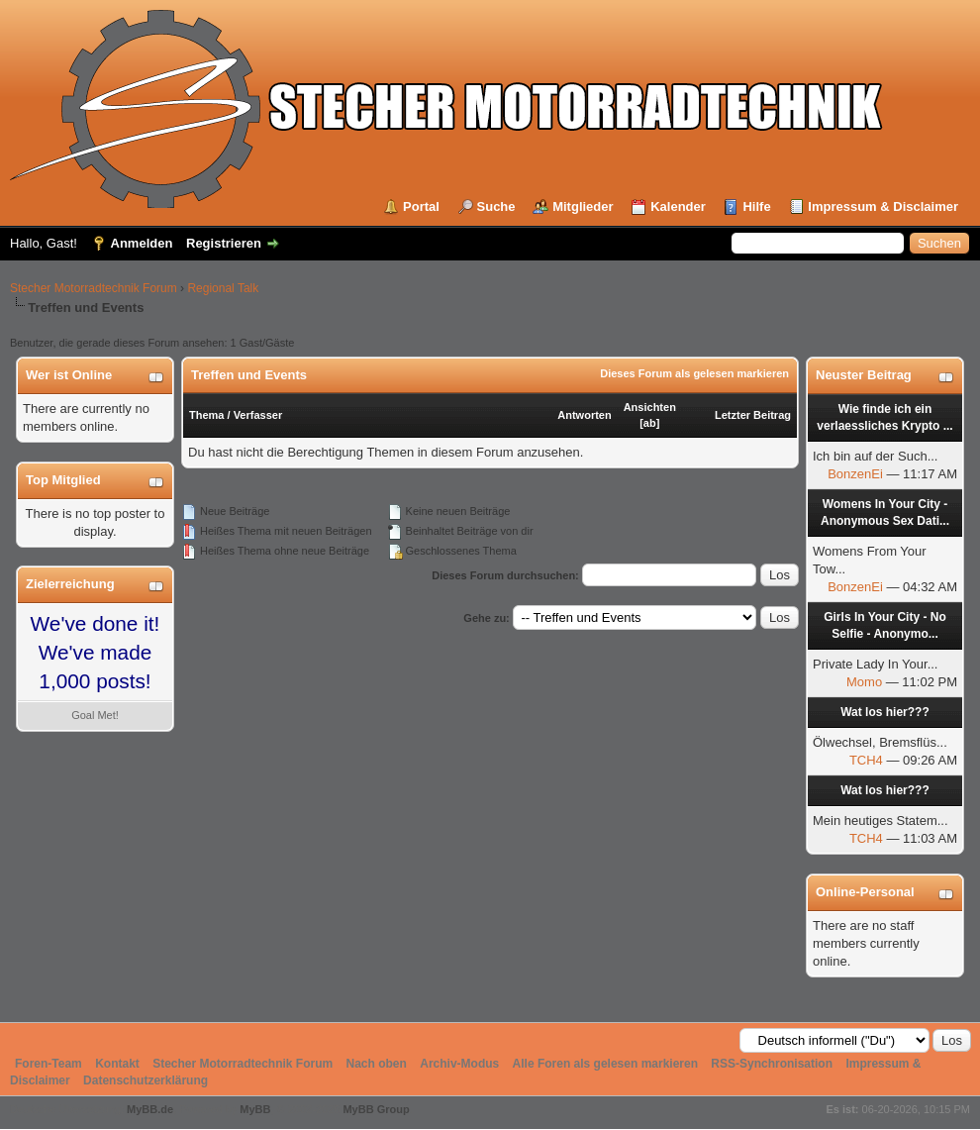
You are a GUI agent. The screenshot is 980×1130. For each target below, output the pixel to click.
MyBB (255, 1109)
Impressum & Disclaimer (883, 206)
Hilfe (756, 206)
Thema (206, 415)
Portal (421, 206)
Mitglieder (582, 206)
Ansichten (650, 407)
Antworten (584, 415)
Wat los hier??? (885, 712)
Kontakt (117, 1064)
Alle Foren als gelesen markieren (605, 1064)
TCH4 (866, 760)
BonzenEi (855, 473)
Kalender (678, 206)
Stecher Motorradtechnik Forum (93, 288)
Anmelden (142, 243)
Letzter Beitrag (753, 415)
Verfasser (258, 415)
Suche (496, 206)
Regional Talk (222, 288)
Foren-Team (48, 1064)
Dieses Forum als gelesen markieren (694, 373)
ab (649, 423)
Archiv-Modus (459, 1064)
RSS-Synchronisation (772, 1064)
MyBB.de (150, 1109)
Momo (864, 681)
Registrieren (223, 243)
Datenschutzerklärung (145, 1080)
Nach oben (376, 1064)
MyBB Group (376, 1109)
